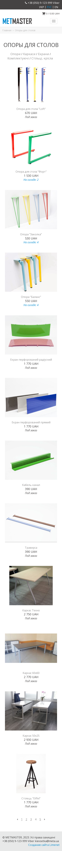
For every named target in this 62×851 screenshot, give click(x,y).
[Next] (44, 819)
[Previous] (17, 819)
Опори (15, 54)
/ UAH (51, 13)
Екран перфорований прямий (31, 422)
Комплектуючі (18, 58)
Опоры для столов (25, 30)
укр (41, 7)
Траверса (31, 547)
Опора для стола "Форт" (31, 171)
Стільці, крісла (42, 58)
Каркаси (29, 54)
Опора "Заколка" (31, 234)
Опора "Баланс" (31, 297)
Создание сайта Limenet (44, 845)
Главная (6, 30)
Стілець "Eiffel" (31, 798)
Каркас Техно (31, 610)
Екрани (43, 54)
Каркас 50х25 (31, 735)
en (56, 7)
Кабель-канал (31, 485)
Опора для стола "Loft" (31, 109)
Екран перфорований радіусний (31, 359)
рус (49, 7)
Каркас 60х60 (31, 673)
